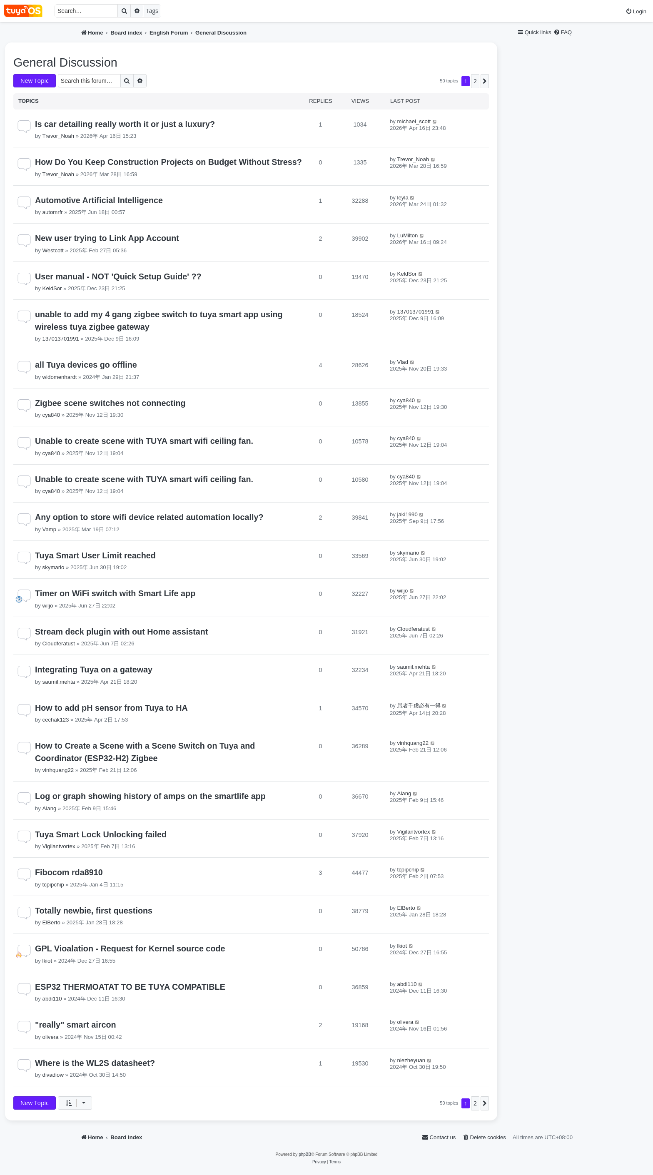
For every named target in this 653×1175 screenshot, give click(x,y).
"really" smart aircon (75, 1024)
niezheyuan (411, 1060)
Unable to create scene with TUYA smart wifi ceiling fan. (144, 441)
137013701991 (60, 339)
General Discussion (65, 62)
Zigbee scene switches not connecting (110, 403)
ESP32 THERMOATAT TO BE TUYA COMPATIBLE (130, 986)
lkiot (47, 961)
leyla (403, 197)
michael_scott (414, 121)
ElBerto (51, 922)
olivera (50, 1037)
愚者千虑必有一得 (419, 705)
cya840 (51, 415)
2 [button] (475, 81)
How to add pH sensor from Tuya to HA (111, 707)
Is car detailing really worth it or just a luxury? (125, 124)
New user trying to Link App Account (107, 238)
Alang (49, 808)
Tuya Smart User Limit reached (95, 555)
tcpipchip (53, 884)
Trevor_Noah (58, 136)
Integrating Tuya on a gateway (93, 669)
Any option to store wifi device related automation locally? (149, 517)
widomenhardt (59, 377)
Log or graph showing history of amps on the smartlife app (150, 796)
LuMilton (407, 235)
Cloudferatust (58, 643)
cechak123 (55, 720)
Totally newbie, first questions (93, 910)
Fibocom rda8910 (69, 872)
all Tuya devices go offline (86, 364)
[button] (485, 81)
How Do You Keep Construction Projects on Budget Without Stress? (168, 162)
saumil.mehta (58, 682)
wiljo (47, 605)
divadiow (53, 1075)
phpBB (305, 1154)
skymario (53, 567)
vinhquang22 (58, 770)
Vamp (49, 529)
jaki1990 (407, 514)
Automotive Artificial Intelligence (99, 200)
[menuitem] (636, 11)
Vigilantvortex (58, 846)
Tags (152, 11)
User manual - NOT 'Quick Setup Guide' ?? (118, 276)
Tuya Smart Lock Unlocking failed (101, 834)
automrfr (52, 212)
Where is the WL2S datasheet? (95, 1063)
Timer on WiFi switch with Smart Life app (115, 593)
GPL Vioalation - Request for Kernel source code (130, 948)
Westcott (53, 250)
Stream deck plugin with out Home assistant (121, 631)
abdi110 (52, 999)
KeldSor (52, 288)
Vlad (402, 362)
